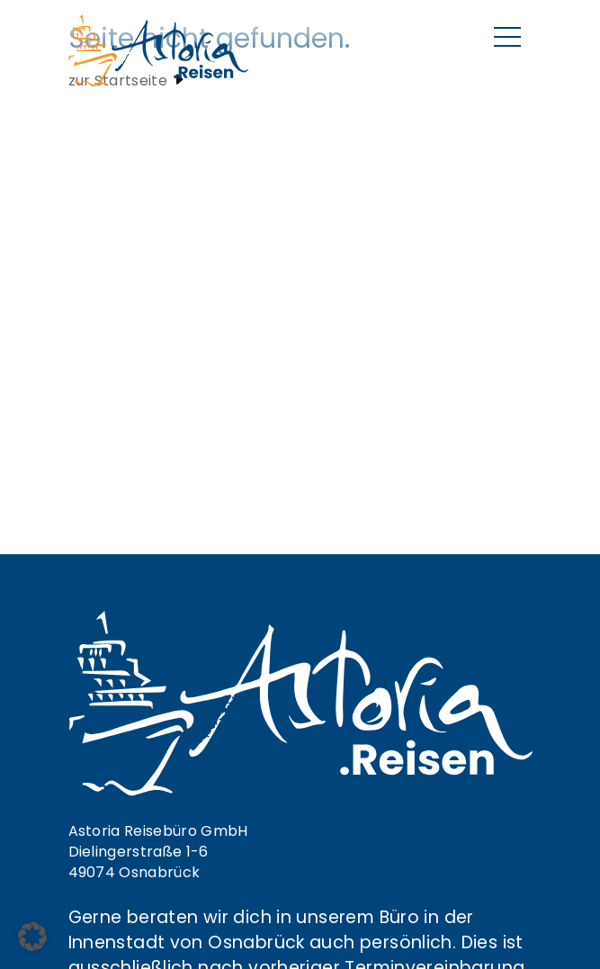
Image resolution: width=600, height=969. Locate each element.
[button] (32, 936)
